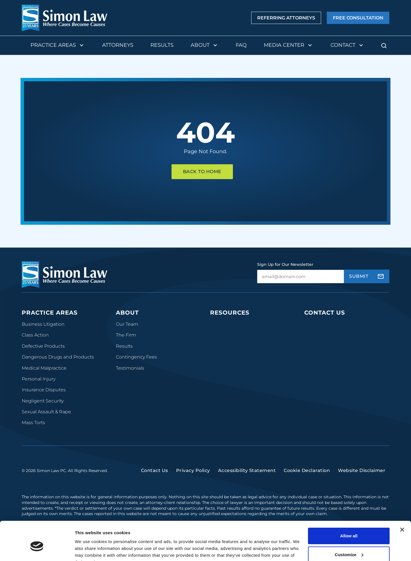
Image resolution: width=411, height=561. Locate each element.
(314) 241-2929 (321, 355)
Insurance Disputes (44, 389)
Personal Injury (38, 379)
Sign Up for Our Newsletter (285, 264)
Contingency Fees (136, 357)
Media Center (288, 45)
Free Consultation (358, 18)
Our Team (127, 324)
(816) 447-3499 (322, 420)
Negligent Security (43, 401)
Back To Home (202, 171)
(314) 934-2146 (322, 372)
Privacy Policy (193, 474)
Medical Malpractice (44, 368)
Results (162, 45)
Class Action (35, 335)
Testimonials (130, 368)
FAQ (241, 45)
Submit (358, 276)
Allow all (349, 507)
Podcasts (220, 324)
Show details (88, 549)
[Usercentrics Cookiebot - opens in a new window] (37, 550)
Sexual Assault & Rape (46, 411)
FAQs (216, 346)
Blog (215, 335)
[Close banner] (402, 502)
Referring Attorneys (286, 18)
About (205, 45)
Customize (349, 526)
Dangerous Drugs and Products (58, 357)
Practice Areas (58, 45)
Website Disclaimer (361, 474)
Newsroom (222, 368)
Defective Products (43, 346)
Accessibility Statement (247, 474)
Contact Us (324, 312)
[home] (64, 18)
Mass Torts (33, 422)
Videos (217, 357)
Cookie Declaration (307, 474)
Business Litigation (43, 324)
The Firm (126, 335)
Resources (229, 312)
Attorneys (117, 45)
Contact (347, 45)
